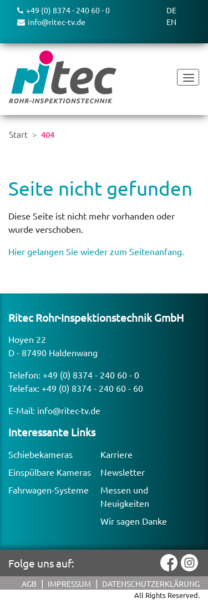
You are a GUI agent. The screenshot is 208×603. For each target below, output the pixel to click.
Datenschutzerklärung (151, 584)
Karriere (116, 454)
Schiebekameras (40, 454)
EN (171, 22)
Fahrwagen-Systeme (48, 489)
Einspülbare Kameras (49, 471)
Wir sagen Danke (133, 520)
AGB (29, 584)
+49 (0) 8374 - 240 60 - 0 (91, 374)
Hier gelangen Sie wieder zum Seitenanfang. (96, 251)
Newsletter (122, 471)
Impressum (69, 584)
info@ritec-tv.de (68, 410)
